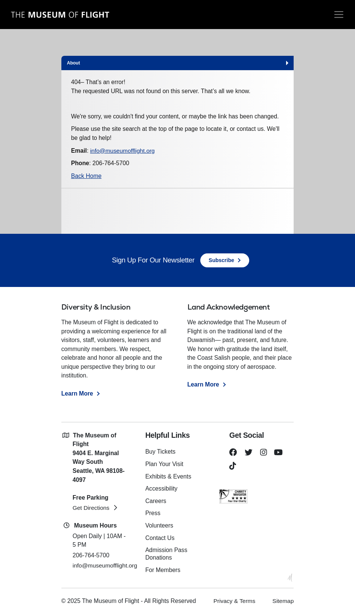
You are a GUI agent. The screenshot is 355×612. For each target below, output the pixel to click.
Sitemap (283, 598)
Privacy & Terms (233, 598)
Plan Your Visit (164, 464)
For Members (163, 567)
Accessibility (161, 488)
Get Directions (91, 508)
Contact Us (160, 536)
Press (153, 512)
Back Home (86, 176)
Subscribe (221, 260)
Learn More (77, 393)
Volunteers (159, 524)
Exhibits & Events (168, 476)
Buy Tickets (160, 452)
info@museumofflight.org (123, 150)
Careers (156, 500)
